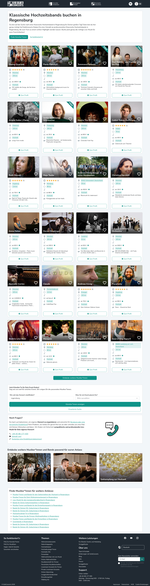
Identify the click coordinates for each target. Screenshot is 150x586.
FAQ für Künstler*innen (11, 542)
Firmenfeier (45, 554)
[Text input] (129, 559)
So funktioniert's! (36, 37)
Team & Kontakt (84, 551)
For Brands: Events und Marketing (90, 542)
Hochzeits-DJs (46, 552)
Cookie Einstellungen (142, 584)
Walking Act (45, 580)
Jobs (80, 559)
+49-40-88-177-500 (20, 434)
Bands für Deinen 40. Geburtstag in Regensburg (31, 527)
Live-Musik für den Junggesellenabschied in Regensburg (34, 500)
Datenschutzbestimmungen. (130, 566)
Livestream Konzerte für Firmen (51, 567)
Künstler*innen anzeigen (75, 404)
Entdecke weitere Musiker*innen (75, 378)
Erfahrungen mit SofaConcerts (88, 554)
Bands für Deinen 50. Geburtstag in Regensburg (31, 508)
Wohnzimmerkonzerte (48, 542)
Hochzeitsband (46, 547)
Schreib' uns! (16, 436)
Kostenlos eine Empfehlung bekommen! (27, 439)
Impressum (116, 584)
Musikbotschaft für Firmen (49, 562)
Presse (81, 561)
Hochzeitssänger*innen (48, 549)
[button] (138, 4)
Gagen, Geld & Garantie (11, 547)
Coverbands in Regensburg (23, 521)
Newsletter (82, 567)
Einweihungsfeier (46, 577)
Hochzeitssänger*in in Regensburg (26, 513)
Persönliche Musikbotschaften (51, 564)
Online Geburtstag (47, 572)
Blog (80, 556)
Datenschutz (125, 584)
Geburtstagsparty (47, 544)
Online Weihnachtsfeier (48, 559)
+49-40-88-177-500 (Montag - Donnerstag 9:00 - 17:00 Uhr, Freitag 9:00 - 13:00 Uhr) (94, 578)
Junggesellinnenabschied (49, 575)
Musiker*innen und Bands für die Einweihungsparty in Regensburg (37, 505)
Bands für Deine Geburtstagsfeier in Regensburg (31, 503)
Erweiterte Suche (75, 409)
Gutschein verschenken (11, 549)
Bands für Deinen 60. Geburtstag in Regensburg (31, 511)
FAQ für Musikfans (10, 544)
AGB (132, 584)
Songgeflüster (83, 544)
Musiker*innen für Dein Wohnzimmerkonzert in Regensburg (35, 497)
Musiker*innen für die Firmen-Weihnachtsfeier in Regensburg (36, 516)
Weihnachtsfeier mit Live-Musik (51, 557)
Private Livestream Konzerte (50, 569)
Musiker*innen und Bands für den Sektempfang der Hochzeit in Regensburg (41, 494)
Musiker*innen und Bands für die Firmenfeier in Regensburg (35, 519)
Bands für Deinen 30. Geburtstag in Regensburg (31, 524)
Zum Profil (24, 95)
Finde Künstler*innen (19, 37)
